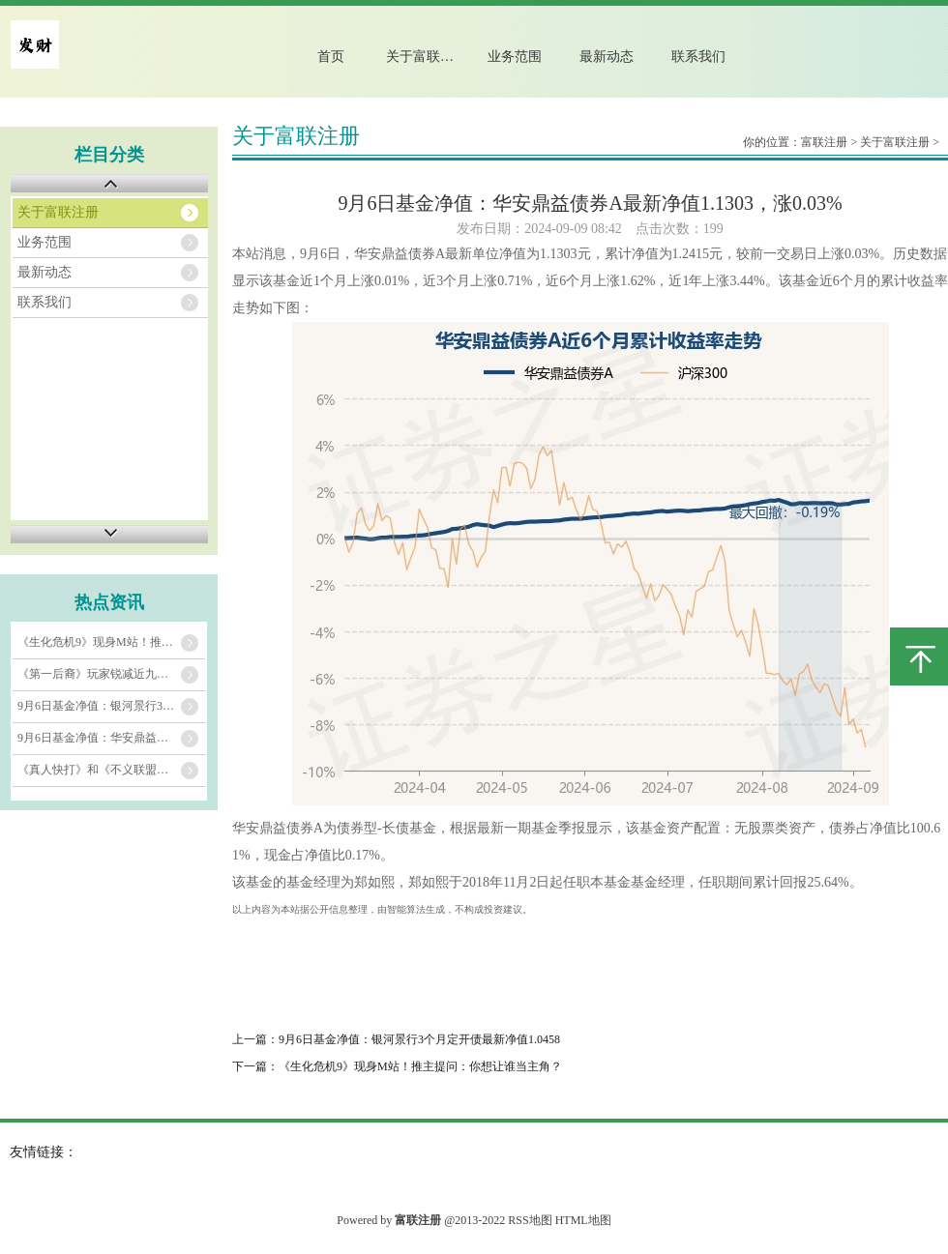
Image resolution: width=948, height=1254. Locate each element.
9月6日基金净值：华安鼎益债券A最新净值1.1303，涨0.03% (111, 737)
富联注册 (824, 142)
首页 (330, 56)
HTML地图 (583, 1220)
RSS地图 (529, 1220)
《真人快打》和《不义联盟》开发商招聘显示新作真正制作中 (111, 769)
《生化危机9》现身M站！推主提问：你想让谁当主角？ (111, 642)
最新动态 (606, 56)
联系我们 (698, 56)
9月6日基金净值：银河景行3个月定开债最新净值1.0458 (111, 706)
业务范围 (515, 56)
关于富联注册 (426, 56)
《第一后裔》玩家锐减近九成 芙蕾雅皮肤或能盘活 (111, 674)
